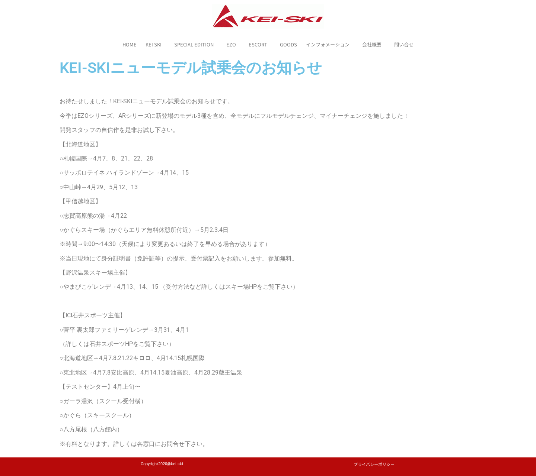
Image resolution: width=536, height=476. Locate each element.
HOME (129, 44)
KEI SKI (155, 44)
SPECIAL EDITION (195, 44)
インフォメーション (329, 44)
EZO (233, 44)
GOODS (288, 44)
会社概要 (373, 44)
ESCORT (260, 44)
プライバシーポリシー (374, 464)
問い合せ (404, 44)
